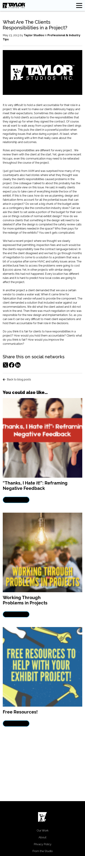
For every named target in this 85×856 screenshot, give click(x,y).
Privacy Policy (42, 844)
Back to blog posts (17, 379)
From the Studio (42, 851)
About (42, 837)
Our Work (42, 830)
